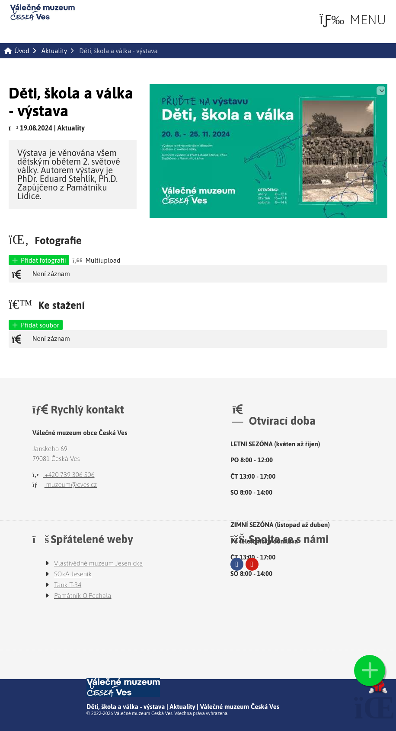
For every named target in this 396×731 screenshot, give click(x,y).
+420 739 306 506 (63, 474)
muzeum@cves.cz (64, 484)
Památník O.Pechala (83, 595)
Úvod (42, 12)
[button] (352, 19)
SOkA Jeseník (73, 574)
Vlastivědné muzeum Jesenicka (98, 563)
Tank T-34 (67, 584)
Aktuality (54, 51)
